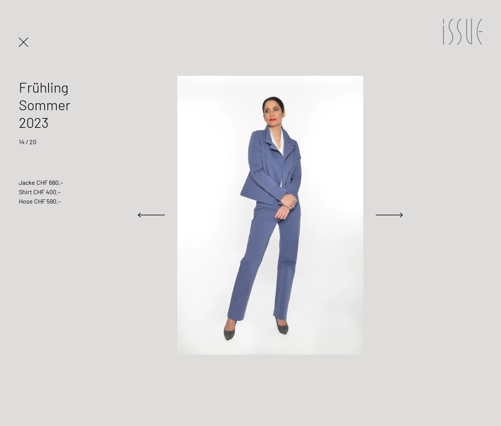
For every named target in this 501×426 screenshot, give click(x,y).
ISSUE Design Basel (462, 32)
